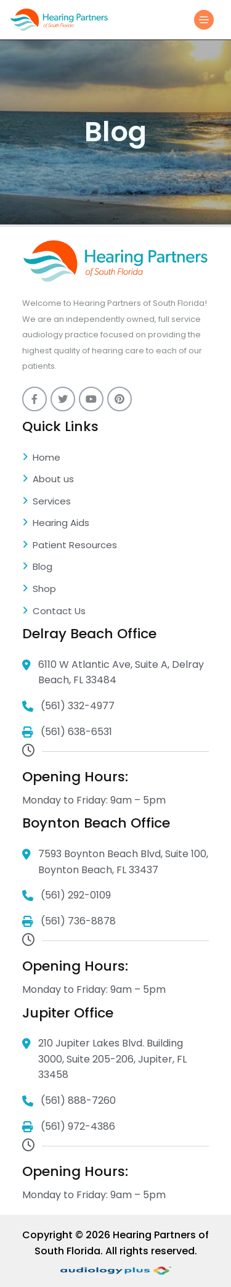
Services (46, 502)
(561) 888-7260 (69, 1101)
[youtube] (91, 399)
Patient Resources (69, 545)
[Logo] (59, 19)
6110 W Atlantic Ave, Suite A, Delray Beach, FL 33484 (113, 672)
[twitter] (63, 399)
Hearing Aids (55, 523)
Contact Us (54, 611)
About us (48, 479)
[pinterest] (119, 399)
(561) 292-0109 (66, 895)
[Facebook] (34, 399)
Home (41, 458)
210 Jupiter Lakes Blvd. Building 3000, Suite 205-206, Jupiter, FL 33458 (104, 1059)
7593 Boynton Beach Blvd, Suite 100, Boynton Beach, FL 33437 (115, 862)
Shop (39, 589)
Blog (37, 567)
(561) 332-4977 (68, 706)
